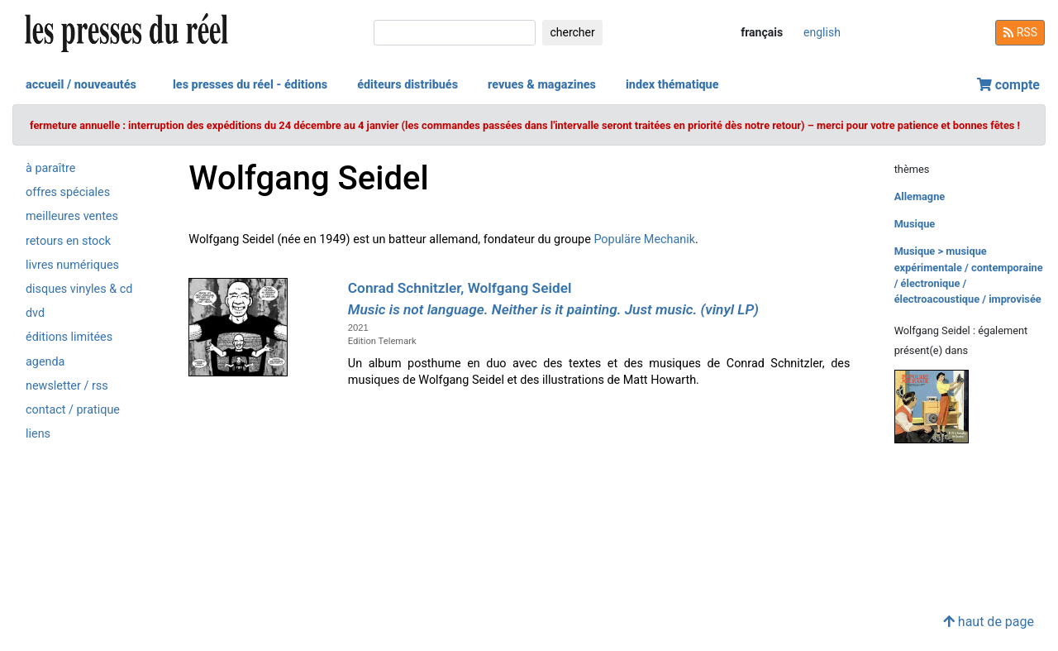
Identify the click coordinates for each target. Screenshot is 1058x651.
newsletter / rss (67, 386)
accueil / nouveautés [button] (81, 85)
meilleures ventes (72, 216)
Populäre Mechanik (644, 239)
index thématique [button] (672, 85)
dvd (35, 313)
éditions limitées (69, 337)
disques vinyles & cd (79, 289)
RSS (1020, 32)
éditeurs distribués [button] (407, 85)
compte (1008, 85)
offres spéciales (68, 192)
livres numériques (72, 265)
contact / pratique (73, 410)
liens (38, 434)
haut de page (988, 621)
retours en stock (68, 241)
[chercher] (455, 32)
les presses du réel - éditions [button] (250, 85)
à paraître (50, 168)
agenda (45, 362)
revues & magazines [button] (542, 85)
